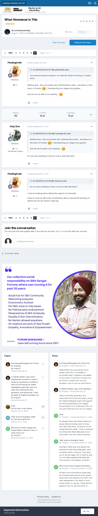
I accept (88, 511)
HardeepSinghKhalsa (22, 419)
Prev (11, 53)
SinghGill (17, 368)
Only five (15, 126)
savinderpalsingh (22, 30)
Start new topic (59, 42)
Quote (35, 103)
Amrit (13, 406)
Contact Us (56, 497)
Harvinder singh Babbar (23, 408)
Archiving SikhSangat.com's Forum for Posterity (74, 363)
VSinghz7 (17, 435)
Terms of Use (9, 513)
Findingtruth (15, 62)
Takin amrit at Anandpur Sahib (23, 417)
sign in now (60, 231)
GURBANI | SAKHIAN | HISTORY (39, 33)
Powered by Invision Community (49, 502)
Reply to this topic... (25, 241)
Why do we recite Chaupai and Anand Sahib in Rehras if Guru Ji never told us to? (24, 430)
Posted (36, 63)
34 (15, 85)
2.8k (15, 149)
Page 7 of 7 (45, 53)
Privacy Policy (43, 497)
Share (68, 32)
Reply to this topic (83, 42)
